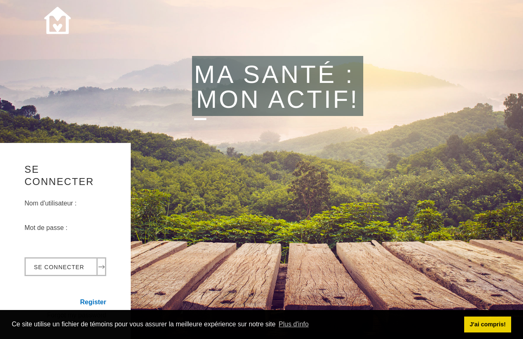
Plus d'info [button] (293, 324)
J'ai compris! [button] (487, 324)
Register (93, 302)
